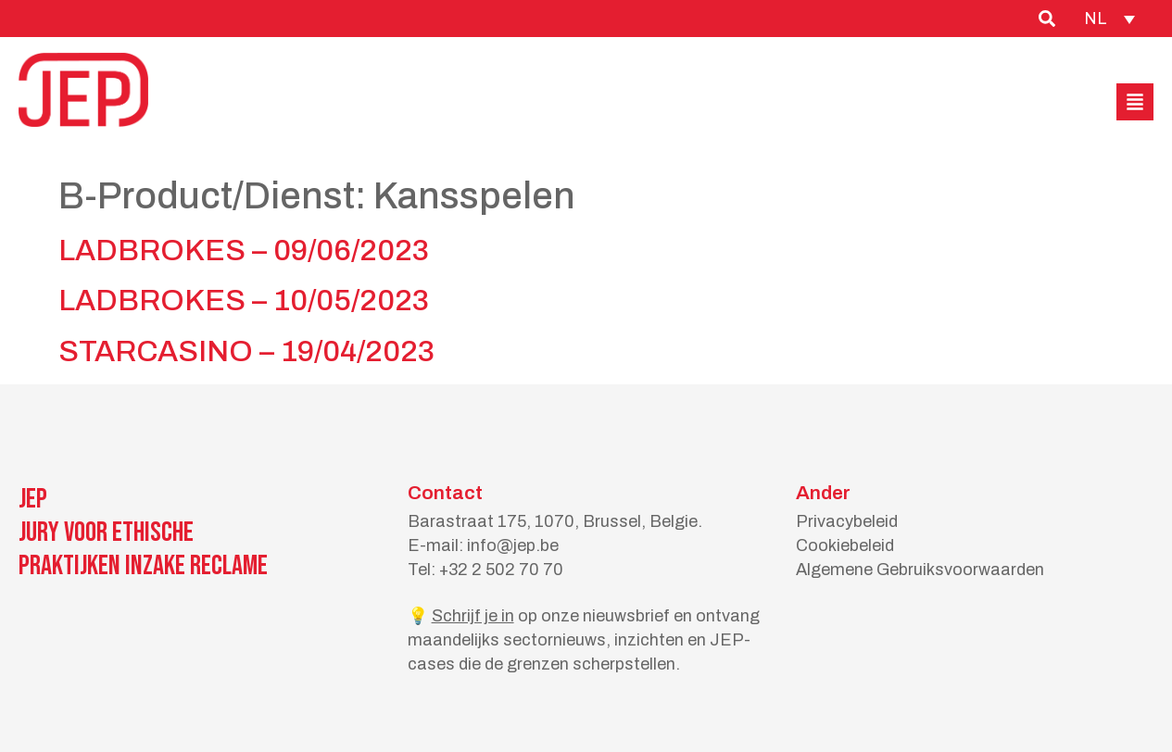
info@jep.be (513, 545)
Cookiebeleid (845, 545)
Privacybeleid (847, 521)
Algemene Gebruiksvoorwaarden (920, 569)
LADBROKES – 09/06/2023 (243, 250)
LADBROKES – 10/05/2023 (243, 300)
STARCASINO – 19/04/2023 (246, 351)
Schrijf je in (473, 616)
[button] (1134, 101)
